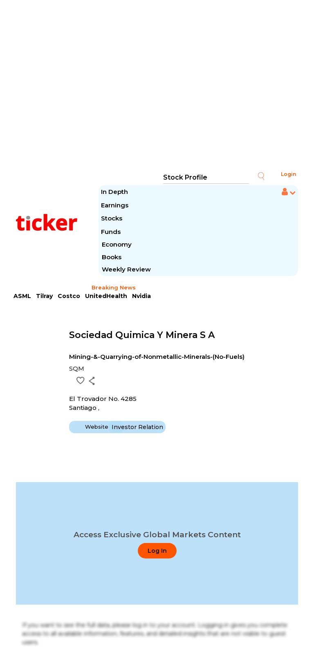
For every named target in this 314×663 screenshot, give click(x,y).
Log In (157, 550)
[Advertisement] (157, 86)
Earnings (115, 205)
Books (111, 257)
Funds (111, 232)
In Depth (114, 192)
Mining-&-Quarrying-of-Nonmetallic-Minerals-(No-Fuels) (156, 356)
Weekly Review (126, 269)
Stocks (111, 218)
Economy (117, 244)
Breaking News (114, 287)
